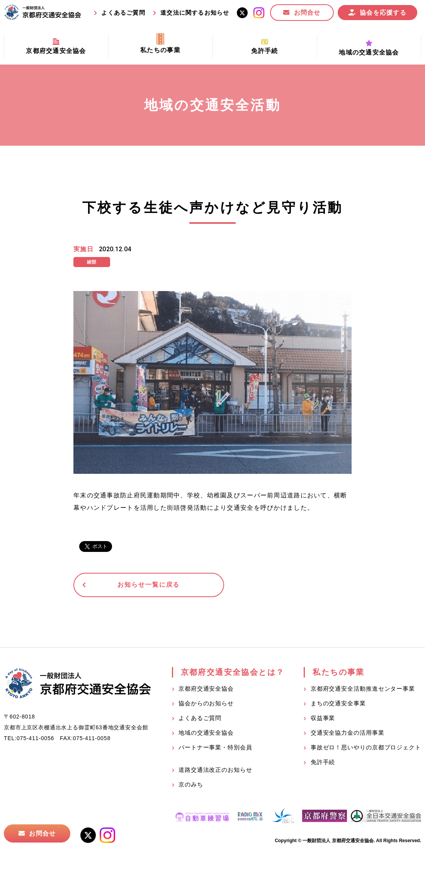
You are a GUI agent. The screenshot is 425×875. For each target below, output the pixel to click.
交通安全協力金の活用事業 (347, 733)
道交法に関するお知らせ (194, 12)
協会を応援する (383, 12)
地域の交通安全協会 (206, 733)
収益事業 (323, 719)
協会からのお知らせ (206, 704)
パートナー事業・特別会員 (215, 748)
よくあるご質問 (123, 12)
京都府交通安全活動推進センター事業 (363, 689)
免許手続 (323, 763)
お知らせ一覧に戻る (133, 585)
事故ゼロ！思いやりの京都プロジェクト (366, 748)
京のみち (190, 785)
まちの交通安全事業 (338, 704)
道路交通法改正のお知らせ (215, 771)
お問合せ (307, 12)
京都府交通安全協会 (206, 689)
